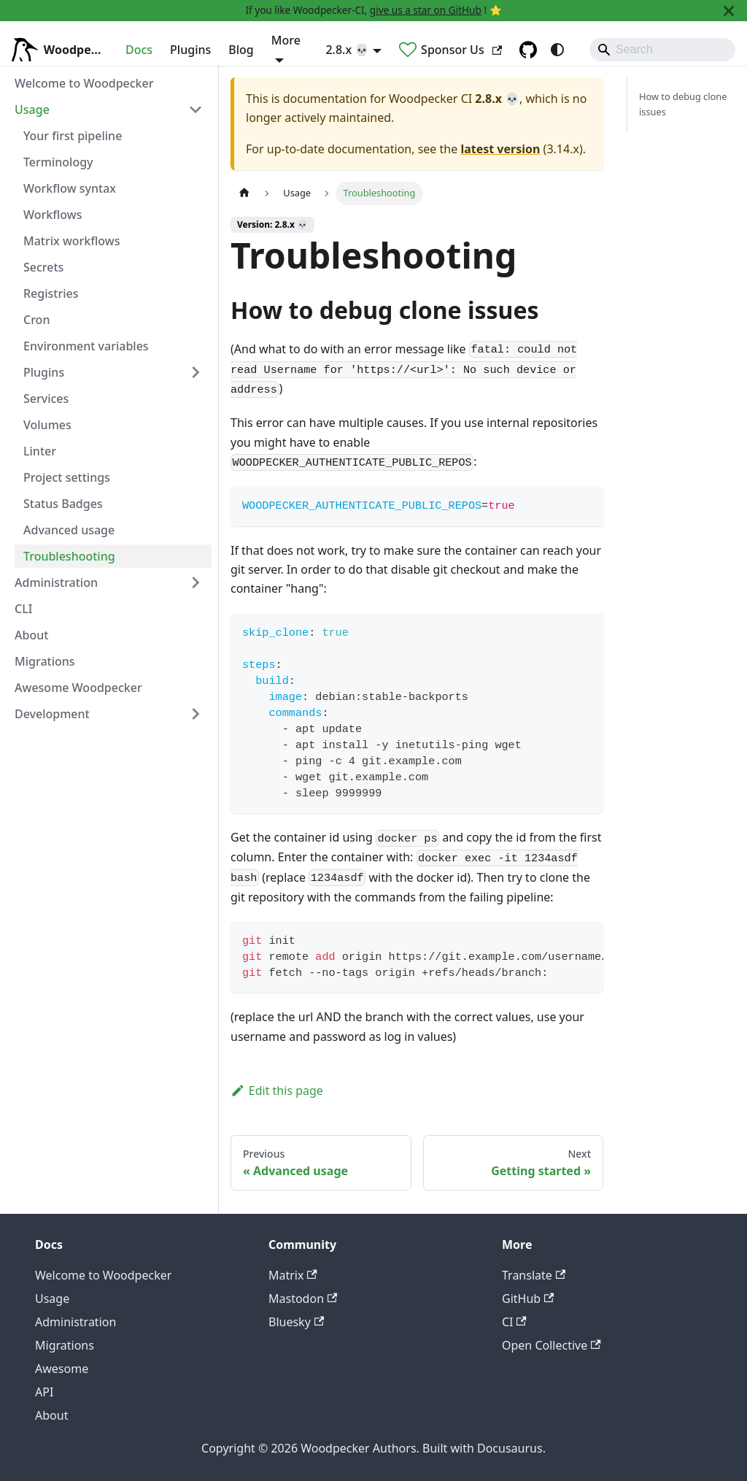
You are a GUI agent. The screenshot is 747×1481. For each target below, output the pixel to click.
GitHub (528, 1298)
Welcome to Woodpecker (103, 1275)
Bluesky (296, 1322)
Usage (52, 1298)
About (51, 1415)
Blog (240, 50)
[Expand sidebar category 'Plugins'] (195, 372)
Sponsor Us (461, 50)
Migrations (64, 1345)
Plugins (190, 50)
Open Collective (551, 1345)
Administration (75, 1322)
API (44, 1392)
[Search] (662, 49)
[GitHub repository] (528, 49)
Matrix (292, 1275)
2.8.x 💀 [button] (347, 50)
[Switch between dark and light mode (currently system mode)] (557, 49)
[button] (109, 109)
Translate (533, 1275)
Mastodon (302, 1298)
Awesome (61, 1369)
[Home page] (244, 193)
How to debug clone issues (683, 104)
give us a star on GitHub (425, 10)
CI (514, 1322)
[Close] (729, 10)
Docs (138, 50)
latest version (500, 149)
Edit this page (277, 1090)
